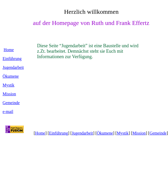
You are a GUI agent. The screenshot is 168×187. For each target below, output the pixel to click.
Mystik (8, 85)
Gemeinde (11, 103)
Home (9, 50)
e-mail (8, 111)
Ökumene (11, 76)
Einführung (12, 58)
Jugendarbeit (13, 67)
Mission (9, 94)
